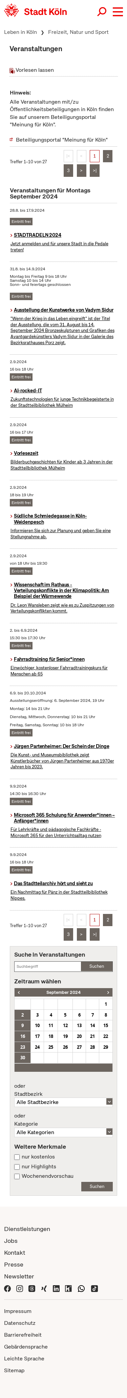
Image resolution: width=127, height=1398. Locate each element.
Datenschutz (20, 1323)
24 (37, 1047)
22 (105, 1036)
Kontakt (14, 1252)
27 (79, 1047)
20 (79, 1036)
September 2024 (63, 992)
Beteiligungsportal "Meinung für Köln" (62, 139)
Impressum (17, 1311)
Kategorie (63, 1119)
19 (65, 1036)
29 (105, 1047)
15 (105, 1025)
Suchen (96, 966)
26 (65, 1047)
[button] (118, 11)
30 (22, 1058)
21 (92, 1036)
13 (79, 1025)
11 (50, 1025)
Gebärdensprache (26, 1346)
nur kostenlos (38, 1157)
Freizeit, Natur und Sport (78, 32)
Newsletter (19, 1276)
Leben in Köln (20, 32)
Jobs (11, 1241)
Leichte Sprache (24, 1358)
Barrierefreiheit (23, 1334)
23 (22, 1047)
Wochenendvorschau (47, 1176)
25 (50, 1047)
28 (92, 1047)
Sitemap (14, 1370)
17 (37, 1036)
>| (95, 170)
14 (92, 1025)
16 (22, 1036)
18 (50, 1036)
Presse (13, 1264)
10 (37, 1025)
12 (65, 1025)
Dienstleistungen (27, 1229)
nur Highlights (39, 1166)
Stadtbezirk (63, 1090)
